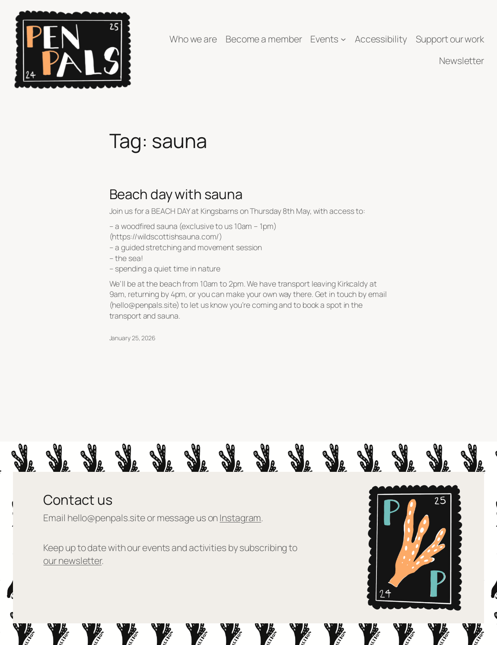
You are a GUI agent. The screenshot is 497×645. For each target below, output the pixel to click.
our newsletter (72, 560)
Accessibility (381, 38)
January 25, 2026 (132, 338)
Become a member (264, 38)
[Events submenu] (343, 39)
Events (324, 38)
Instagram (240, 517)
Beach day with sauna (175, 194)
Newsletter (461, 60)
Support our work (450, 38)
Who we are (193, 38)
